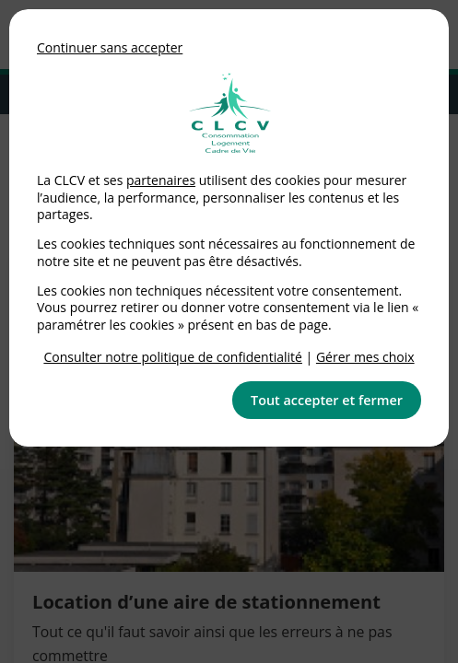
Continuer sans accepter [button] (109, 47)
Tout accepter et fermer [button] (327, 400)
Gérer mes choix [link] (365, 357)
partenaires (160, 180)
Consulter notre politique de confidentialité (172, 357)
